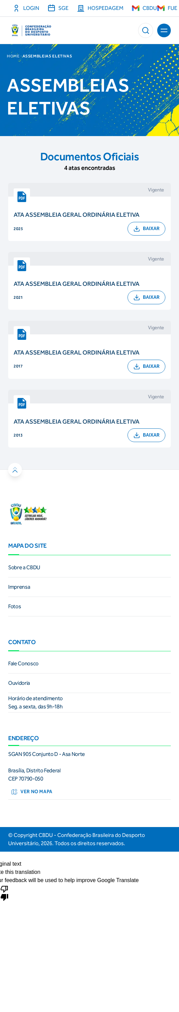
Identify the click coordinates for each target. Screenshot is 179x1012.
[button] (145, 30)
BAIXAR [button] (146, 228)
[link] (89, 567)
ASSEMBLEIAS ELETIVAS (47, 56)
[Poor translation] (4, 892)
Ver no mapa (32, 791)
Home (13, 56)
